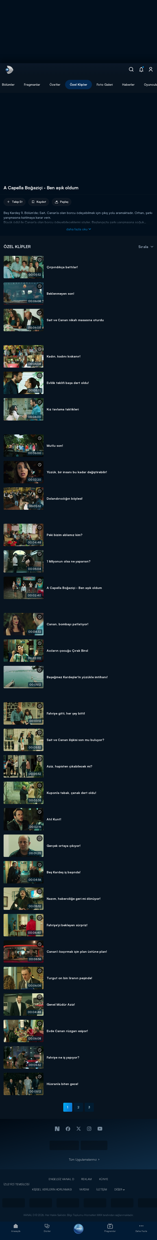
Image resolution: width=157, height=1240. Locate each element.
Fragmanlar (32, 84)
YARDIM (84, 1189)
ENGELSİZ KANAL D (61, 1179)
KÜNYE (103, 1179)
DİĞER (118, 1189)
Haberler (128, 84)
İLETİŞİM (101, 1189)
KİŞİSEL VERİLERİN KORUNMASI (52, 1189)
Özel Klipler (78, 84)
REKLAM (86, 1179)
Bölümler (8, 84)
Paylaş (61, 202)
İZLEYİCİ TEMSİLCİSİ (16, 1184)
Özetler (55, 84)
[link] (9, 70)
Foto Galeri (105, 84)
